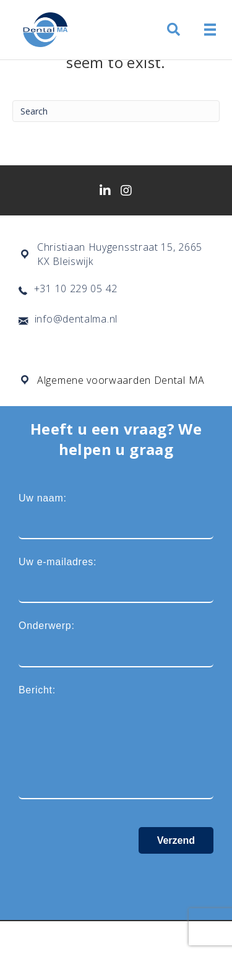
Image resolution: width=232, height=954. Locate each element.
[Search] (116, 111)
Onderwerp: (116, 643)
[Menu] (210, 30)
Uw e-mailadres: (116, 580)
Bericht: (116, 742)
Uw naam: (116, 516)
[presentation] (113, 878)
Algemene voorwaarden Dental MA (121, 380)
